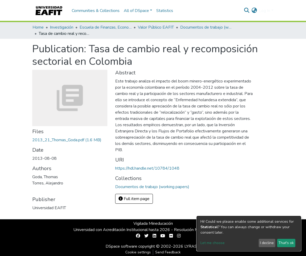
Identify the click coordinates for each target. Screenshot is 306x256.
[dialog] (249, 233)
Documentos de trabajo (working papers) (206, 27)
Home (38, 27)
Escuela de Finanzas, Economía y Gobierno (106, 27)
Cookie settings (138, 252)
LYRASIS (192, 246)
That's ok (286, 242)
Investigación (61, 27)
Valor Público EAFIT (156, 27)
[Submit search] (246, 11)
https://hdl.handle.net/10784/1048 (147, 168)
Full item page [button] (134, 199)
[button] (254, 11)
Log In (264, 11)
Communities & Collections (96, 11)
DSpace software (121, 246)
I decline (267, 242)
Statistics (164, 11)
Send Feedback (168, 252)
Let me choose (212, 242)
